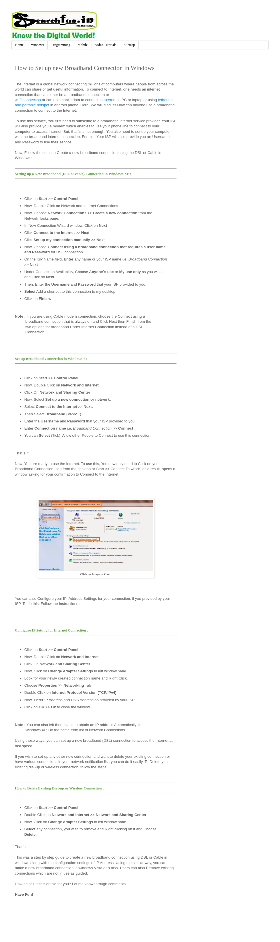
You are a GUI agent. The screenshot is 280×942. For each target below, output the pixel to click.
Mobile (83, 45)
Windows (37, 45)
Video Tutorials (105, 45)
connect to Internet (100, 100)
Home (19, 45)
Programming (60, 45)
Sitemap (129, 45)
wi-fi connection (28, 100)
